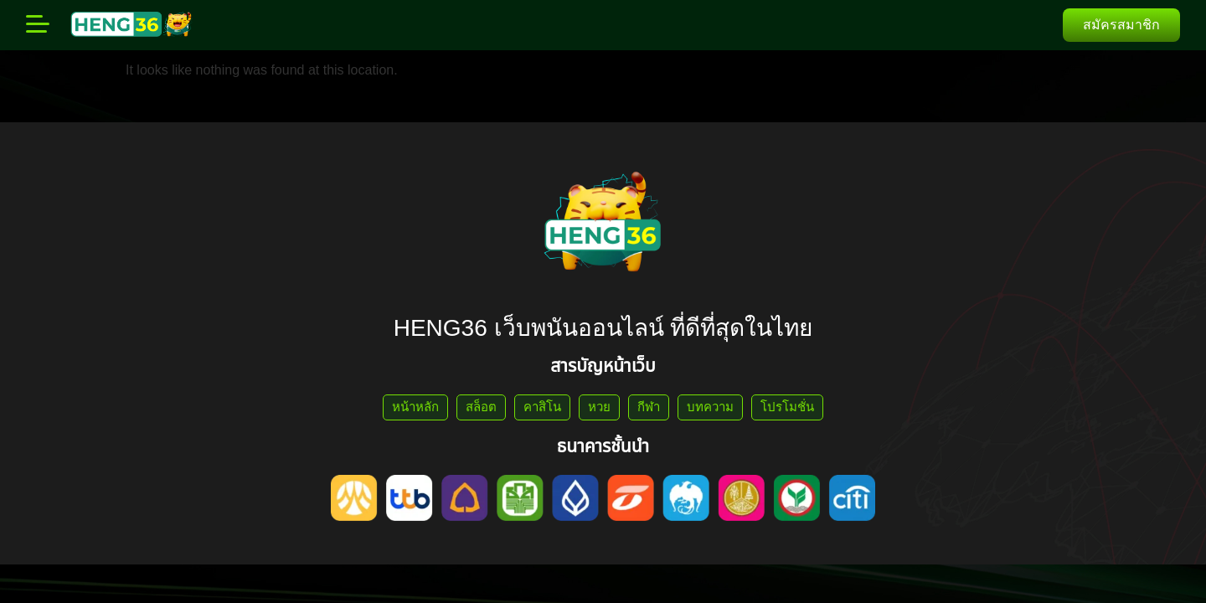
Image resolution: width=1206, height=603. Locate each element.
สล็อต (481, 406)
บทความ (710, 406)
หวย (599, 406)
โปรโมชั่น (787, 406)
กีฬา (648, 406)
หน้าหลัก (415, 406)
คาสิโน (542, 406)
